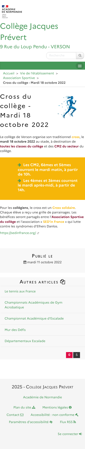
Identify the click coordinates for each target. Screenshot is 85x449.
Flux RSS (68, 422)
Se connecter (70, 434)
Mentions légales (57, 408)
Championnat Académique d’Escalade (34, 319)
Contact (15, 415)
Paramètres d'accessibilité (31, 422)
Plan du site (24, 408)
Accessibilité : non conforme (54, 415)
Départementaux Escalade (25, 341)
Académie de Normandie (42, 397)
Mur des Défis (15, 330)
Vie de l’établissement (37, 73)
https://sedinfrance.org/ (18, 233)
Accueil (8, 73)
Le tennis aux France (20, 291)
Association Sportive (19, 78)
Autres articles (43, 282)
